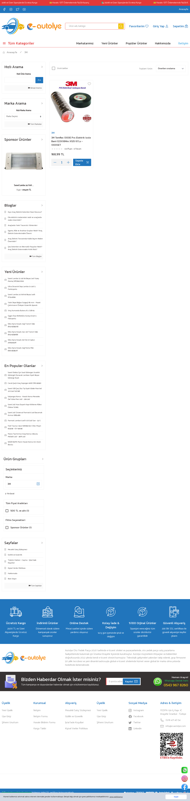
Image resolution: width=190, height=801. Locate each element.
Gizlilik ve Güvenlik (74, 716)
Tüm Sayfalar (35, 585)
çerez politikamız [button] (116, 796)
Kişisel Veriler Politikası (76, 728)
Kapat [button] (176, 797)
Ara (39, 80)
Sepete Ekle (82, 162)
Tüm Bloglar (36, 256)
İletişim (37, 710)
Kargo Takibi (39, 728)
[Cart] (180, 26)
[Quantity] (62, 162)
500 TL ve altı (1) (19, 510)
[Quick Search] (19, 80)
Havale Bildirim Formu (44, 722)
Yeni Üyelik (7, 710)
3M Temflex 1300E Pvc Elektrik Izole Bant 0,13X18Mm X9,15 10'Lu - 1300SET (71, 141)
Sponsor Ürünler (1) (20, 527)
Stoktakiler (62, 68)
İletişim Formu (40, 716)
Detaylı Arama (35, 88)
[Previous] (5, 168)
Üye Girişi (6, 716)
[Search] (95, 26)
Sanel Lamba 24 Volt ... (24, 185)
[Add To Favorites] (89, 84)
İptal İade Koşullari (74, 722)
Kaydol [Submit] (131, 681)
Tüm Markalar (35, 124)
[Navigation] (24, 43)
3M (26, 52)
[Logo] (31, 26)
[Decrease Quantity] (55, 162)
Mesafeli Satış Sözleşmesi (78, 710)
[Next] (42, 168)
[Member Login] (161, 26)
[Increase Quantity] (68, 162)
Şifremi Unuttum (10, 722)
